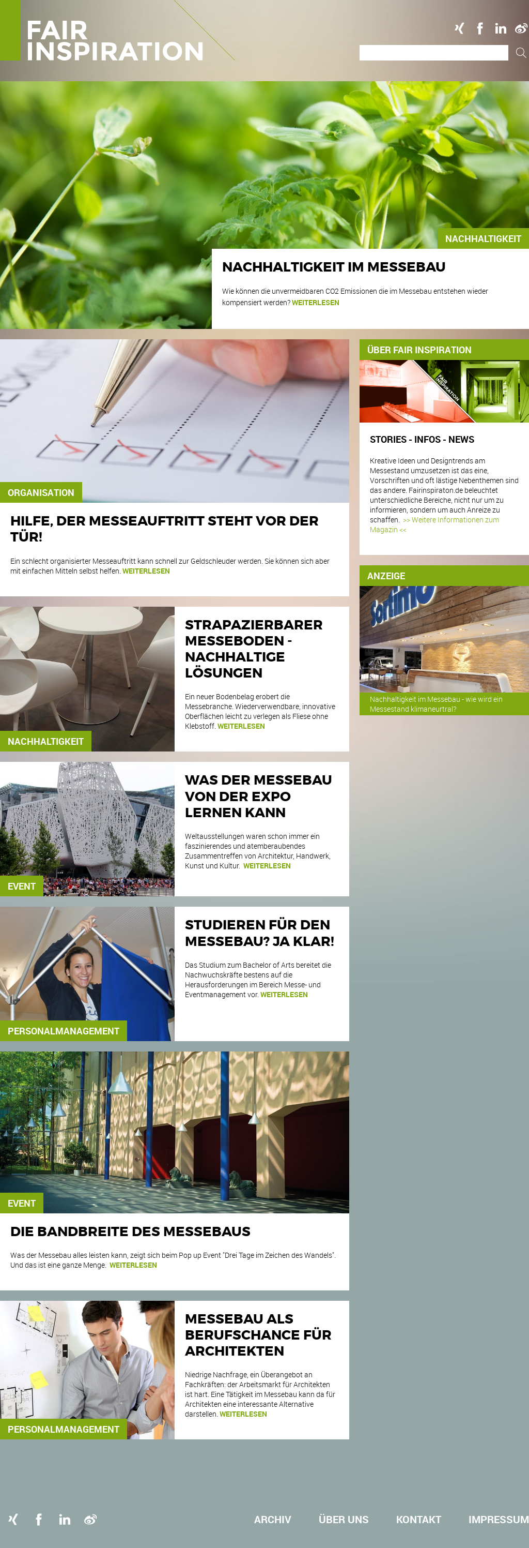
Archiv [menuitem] (272, 1519)
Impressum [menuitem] (499, 1519)
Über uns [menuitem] (344, 1519)
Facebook (480, 28)
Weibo (521, 28)
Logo (117, 30)
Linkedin (500, 28)
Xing (459, 28)
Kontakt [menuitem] (418, 1519)
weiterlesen (315, 302)
